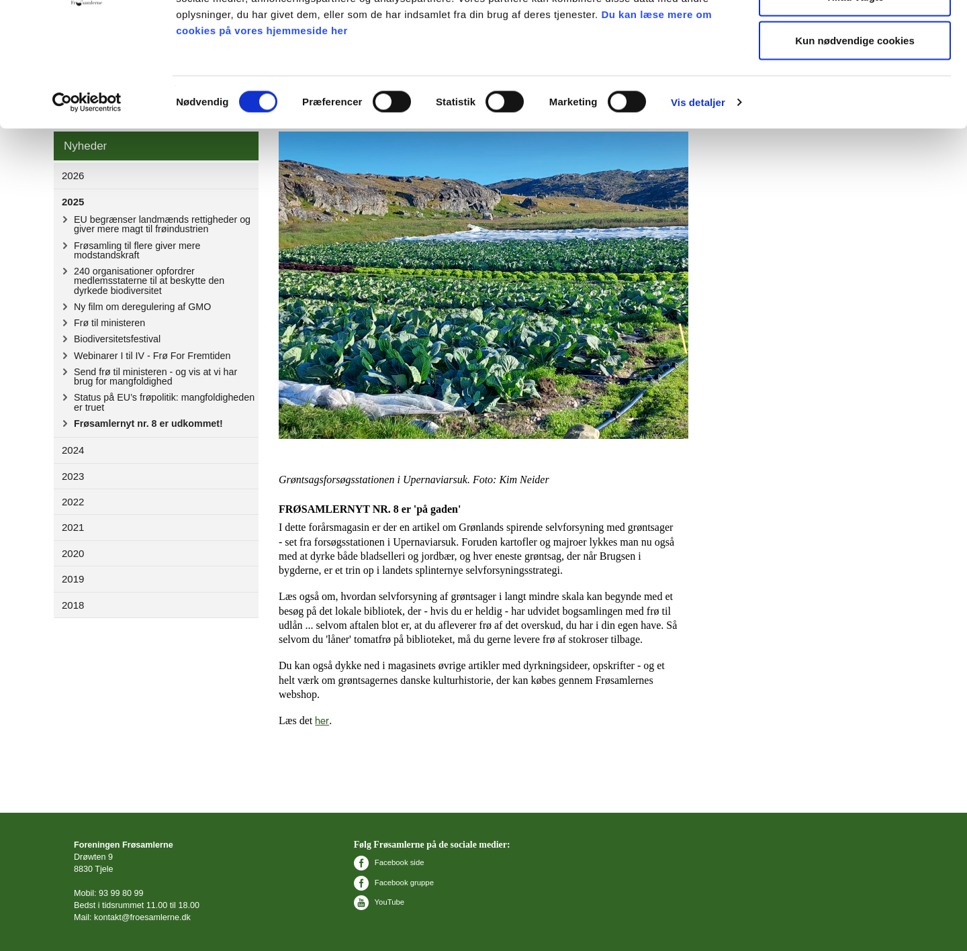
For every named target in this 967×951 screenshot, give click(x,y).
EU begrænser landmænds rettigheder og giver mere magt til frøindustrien (162, 224)
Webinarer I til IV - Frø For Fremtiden (152, 355)
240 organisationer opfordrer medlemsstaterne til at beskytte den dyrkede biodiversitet (149, 281)
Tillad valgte (855, 79)
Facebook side (389, 862)
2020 (73, 553)
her (322, 721)
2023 (73, 476)
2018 (73, 605)
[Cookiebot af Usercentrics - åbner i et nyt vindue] (87, 185)
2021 (73, 527)
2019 (73, 579)
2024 (73, 450)
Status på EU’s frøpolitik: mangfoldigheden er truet (164, 402)
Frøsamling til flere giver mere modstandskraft (137, 250)
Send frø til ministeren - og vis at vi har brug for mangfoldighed (155, 376)
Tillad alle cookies (855, 35)
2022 (73, 501)
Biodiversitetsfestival (117, 339)
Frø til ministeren (109, 322)
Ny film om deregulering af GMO (142, 306)
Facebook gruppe (394, 883)
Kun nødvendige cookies (855, 123)
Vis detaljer (698, 185)
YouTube (379, 902)
